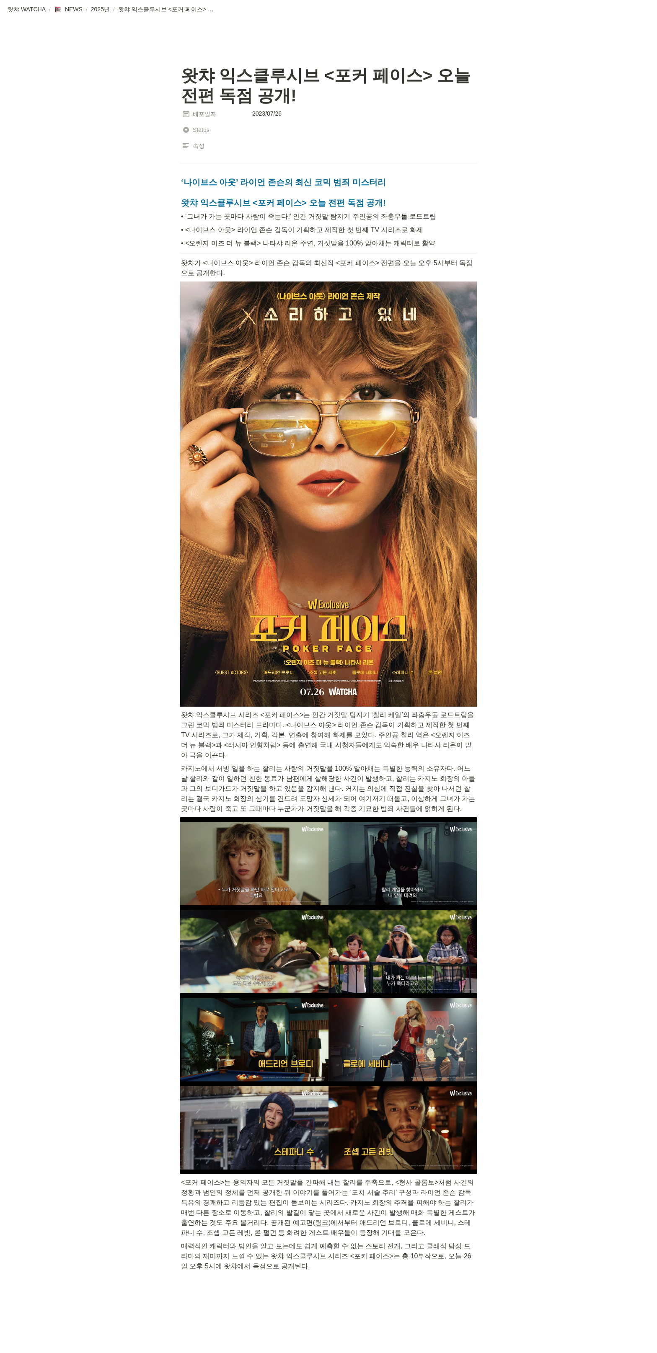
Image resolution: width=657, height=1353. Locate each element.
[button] (26, 10)
